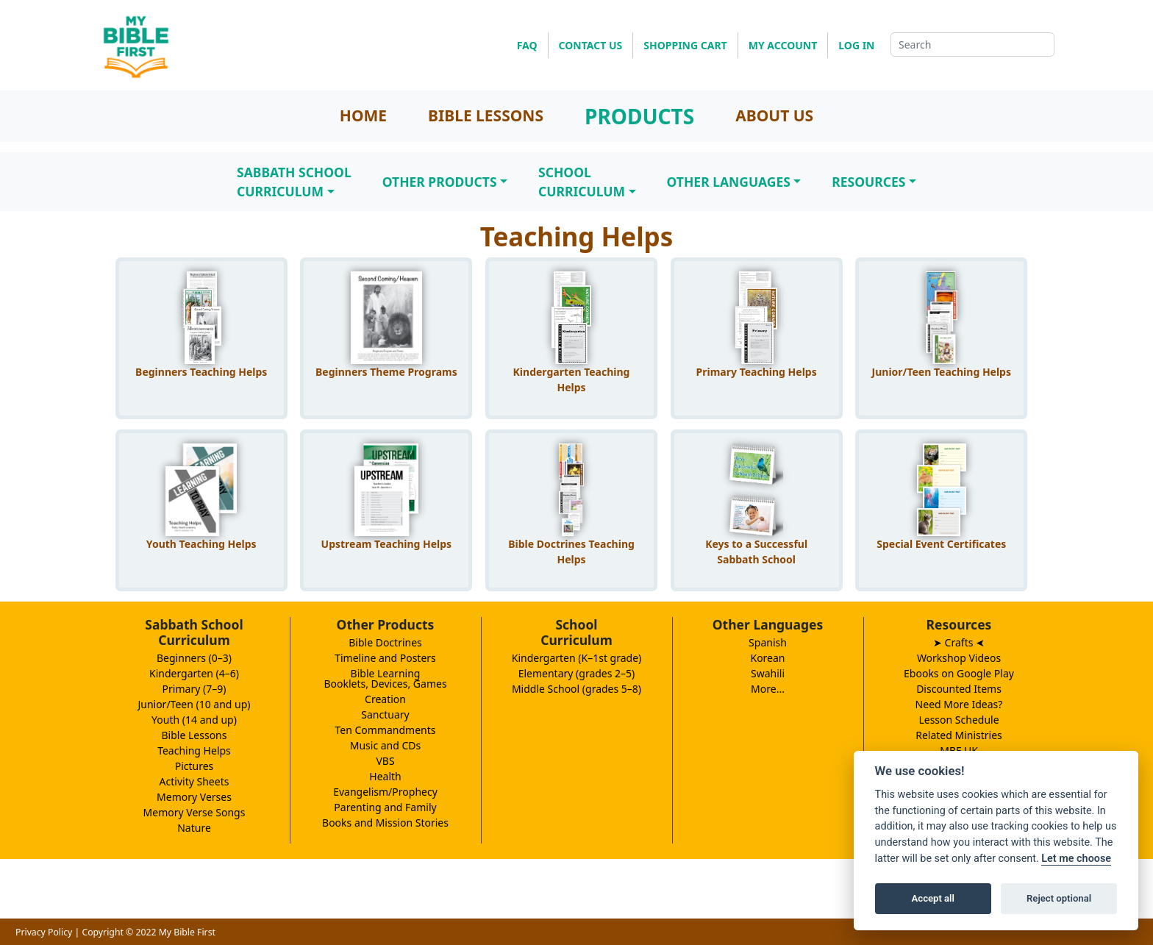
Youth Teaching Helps (201, 544)
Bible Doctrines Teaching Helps (571, 551)
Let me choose (1076, 858)
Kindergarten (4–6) (194, 673)
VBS (385, 761)
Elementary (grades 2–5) (576, 673)
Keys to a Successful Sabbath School (756, 551)
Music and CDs (385, 745)
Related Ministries (958, 735)
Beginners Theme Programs (386, 372)
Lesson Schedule (958, 720)
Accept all (933, 898)
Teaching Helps (194, 750)
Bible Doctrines (385, 642)
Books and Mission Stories (385, 823)
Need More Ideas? (959, 704)
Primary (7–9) (194, 689)
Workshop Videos (959, 658)
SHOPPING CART (685, 45)
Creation (385, 699)
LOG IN (856, 45)
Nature (194, 828)
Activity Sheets (194, 781)
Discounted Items (959, 689)
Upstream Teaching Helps (386, 544)
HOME (363, 115)
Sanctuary (385, 714)
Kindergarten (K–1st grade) (577, 658)
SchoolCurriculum (581, 181)
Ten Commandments (385, 730)
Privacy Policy (43, 932)
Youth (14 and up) (194, 720)
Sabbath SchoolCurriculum (294, 181)
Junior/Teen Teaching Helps (941, 372)
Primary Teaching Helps (756, 372)
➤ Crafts (959, 642)
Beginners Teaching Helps (201, 372)
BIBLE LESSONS (485, 115)
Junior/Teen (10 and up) (194, 704)
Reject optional (1059, 898)
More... (768, 689)
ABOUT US (774, 115)
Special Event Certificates (941, 544)
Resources (868, 181)
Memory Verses (194, 797)
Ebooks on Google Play (959, 673)
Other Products (439, 181)
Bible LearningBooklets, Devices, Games (385, 678)
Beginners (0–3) (194, 658)
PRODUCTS (639, 116)
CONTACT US (591, 45)
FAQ (527, 45)
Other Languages (728, 181)
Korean (767, 658)
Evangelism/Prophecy (385, 792)
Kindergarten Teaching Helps (571, 379)
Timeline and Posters (385, 658)
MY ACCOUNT (783, 45)
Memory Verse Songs (194, 812)
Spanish (768, 642)
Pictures (194, 766)
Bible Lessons (194, 735)
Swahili (768, 673)
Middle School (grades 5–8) (576, 689)
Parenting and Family (385, 807)
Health (385, 776)
